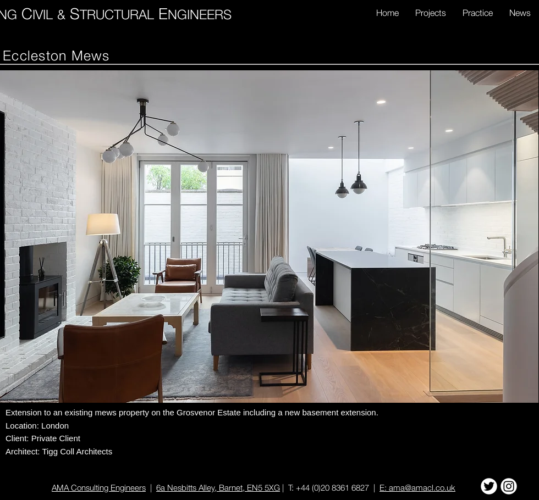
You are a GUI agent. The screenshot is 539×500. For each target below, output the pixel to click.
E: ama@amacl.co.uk (417, 487)
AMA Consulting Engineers (99, 487)
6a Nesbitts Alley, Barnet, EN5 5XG (218, 487)
